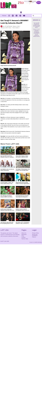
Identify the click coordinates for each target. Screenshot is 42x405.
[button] (20, 12)
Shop (23, 236)
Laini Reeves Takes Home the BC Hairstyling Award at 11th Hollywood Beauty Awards (7, 223)
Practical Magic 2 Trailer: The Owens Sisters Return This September (7, 183)
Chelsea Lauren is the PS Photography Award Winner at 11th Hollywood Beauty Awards (22, 210)
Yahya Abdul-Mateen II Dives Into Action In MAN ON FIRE (22, 156)
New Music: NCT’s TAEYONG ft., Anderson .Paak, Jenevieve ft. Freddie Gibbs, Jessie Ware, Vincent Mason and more (23, 223)
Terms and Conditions (34, 235)
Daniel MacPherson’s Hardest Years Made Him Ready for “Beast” (22, 196)
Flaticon (34, 237)
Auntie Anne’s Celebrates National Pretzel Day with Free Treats (7, 210)
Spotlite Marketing (37, 242)
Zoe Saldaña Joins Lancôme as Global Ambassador (7, 170)
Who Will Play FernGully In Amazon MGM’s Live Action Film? (6, 196)
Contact (23, 237)
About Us (24, 233)
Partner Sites (25, 238)
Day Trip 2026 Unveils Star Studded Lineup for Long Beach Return (7, 156)
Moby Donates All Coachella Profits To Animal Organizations (22, 183)
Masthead (24, 234)
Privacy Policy (35, 233)
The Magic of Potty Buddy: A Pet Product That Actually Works (23, 170)
